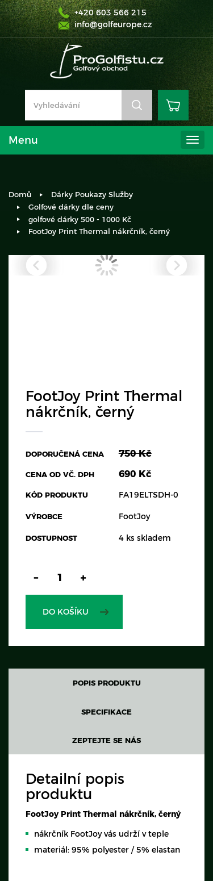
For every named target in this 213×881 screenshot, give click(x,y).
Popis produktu (107, 682)
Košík (173, 105)
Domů (20, 194)
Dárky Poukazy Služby (92, 194)
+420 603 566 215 (110, 12)
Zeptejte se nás (106, 740)
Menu (23, 140)
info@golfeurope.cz (113, 24)
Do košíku (66, 612)
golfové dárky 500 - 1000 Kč (79, 219)
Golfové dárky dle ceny (71, 206)
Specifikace (106, 711)
